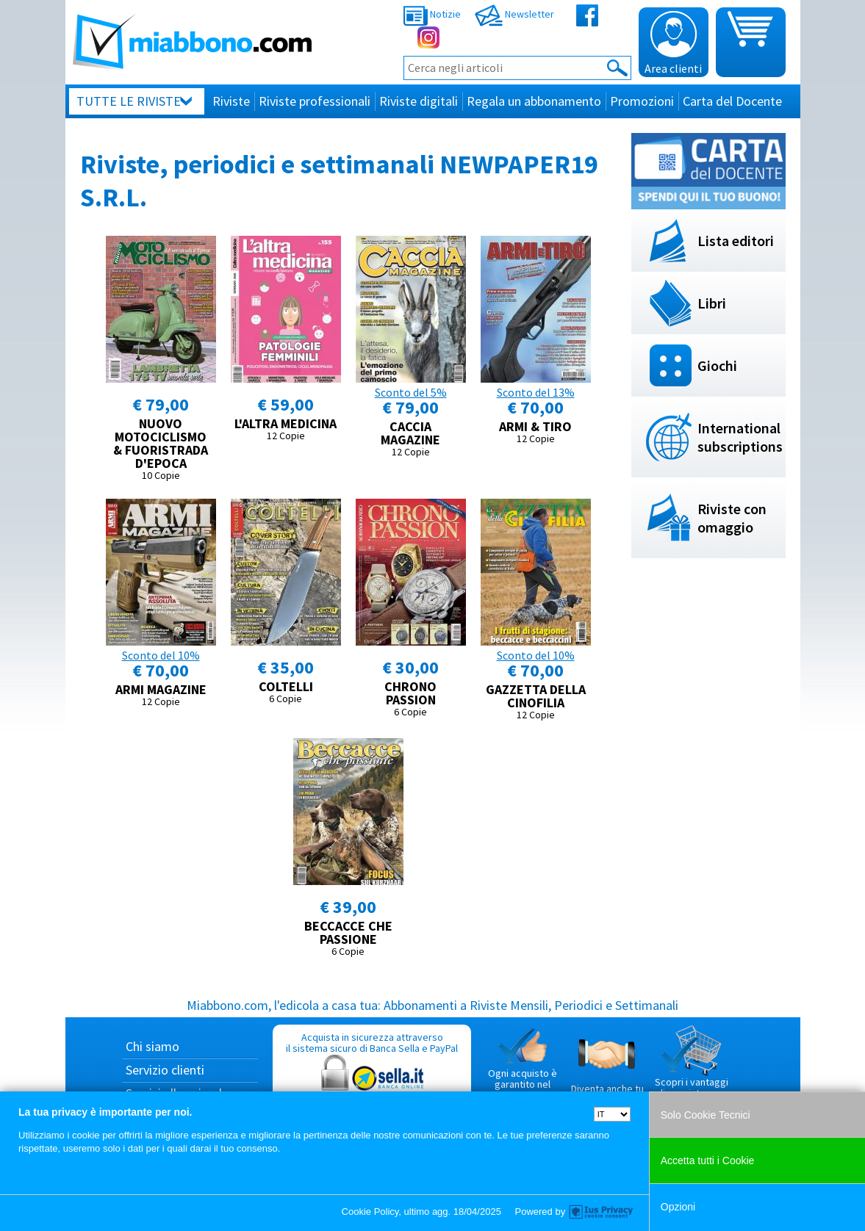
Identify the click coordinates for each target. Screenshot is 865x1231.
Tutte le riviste (128, 101)
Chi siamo (152, 1046)
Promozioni (642, 101)
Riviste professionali (314, 101)
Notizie (432, 14)
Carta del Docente (732, 101)
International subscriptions (740, 437)
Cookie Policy (370, 1211)
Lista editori (735, 240)
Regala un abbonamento (534, 101)
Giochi (717, 365)
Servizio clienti (165, 1069)
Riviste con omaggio (732, 517)
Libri (711, 303)
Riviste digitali (418, 101)
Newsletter (514, 14)
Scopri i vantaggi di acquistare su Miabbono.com (691, 1068)
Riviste (231, 101)
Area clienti (673, 43)
